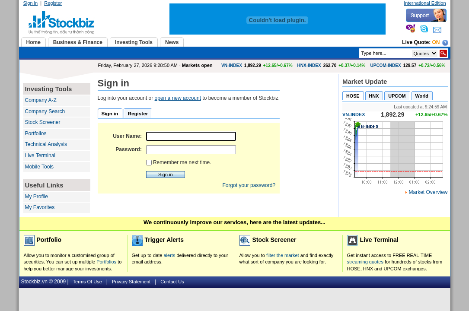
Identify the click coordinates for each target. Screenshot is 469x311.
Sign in (30, 3)
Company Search (45, 111)
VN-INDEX (231, 65)
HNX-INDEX (309, 65)
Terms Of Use (87, 281)
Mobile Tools (39, 167)
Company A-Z (41, 100)
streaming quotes (365, 261)
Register (53, 3)
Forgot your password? (248, 185)
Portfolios (36, 133)
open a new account (178, 98)
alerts (169, 255)
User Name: (127, 136)
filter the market (282, 255)
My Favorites (40, 207)
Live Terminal (40, 155)
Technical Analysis (46, 144)
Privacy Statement (131, 281)
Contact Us (172, 281)
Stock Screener (43, 122)
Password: (128, 149)
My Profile (36, 197)
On (436, 42)
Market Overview (427, 192)
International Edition (425, 3)
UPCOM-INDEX (385, 65)
